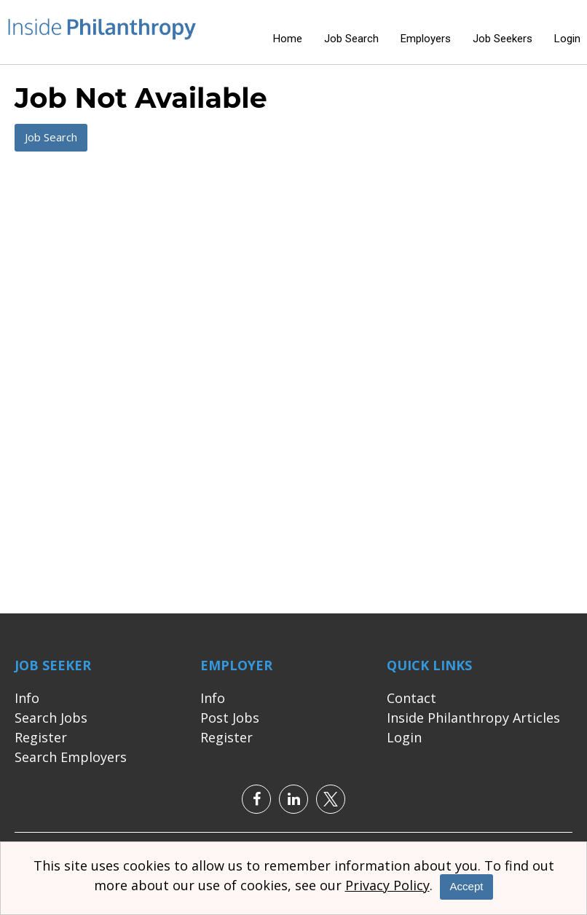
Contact (411, 698)
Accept (467, 886)
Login (567, 38)
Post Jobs (229, 717)
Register (41, 737)
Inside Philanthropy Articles (473, 717)
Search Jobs (51, 717)
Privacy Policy (387, 885)
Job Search (351, 38)
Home (287, 38)
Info (27, 698)
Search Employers (71, 757)
